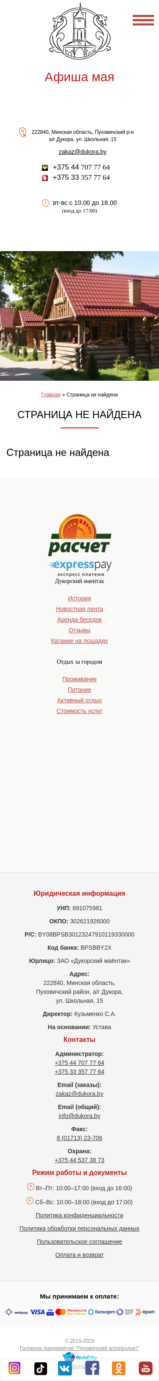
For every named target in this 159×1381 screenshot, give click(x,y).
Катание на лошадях (79, 640)
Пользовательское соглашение (80, 1241)
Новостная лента (79, 609)
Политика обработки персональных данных (79, 1228)
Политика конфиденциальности (79, 1215)
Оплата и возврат (79, 1254)
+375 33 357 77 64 (79, 1071)
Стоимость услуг (79, 710)
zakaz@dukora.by (82, 151)
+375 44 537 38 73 (79, 1160)
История (79, 598)
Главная (51, 395)
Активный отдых (79, 700)
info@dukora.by (79, 1115)
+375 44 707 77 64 (79, 1062)
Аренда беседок (79, 619)
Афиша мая (79, 77)
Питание (79, 689)
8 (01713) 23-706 (79, 1138)
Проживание (79, 679)
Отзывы (79, 630)
